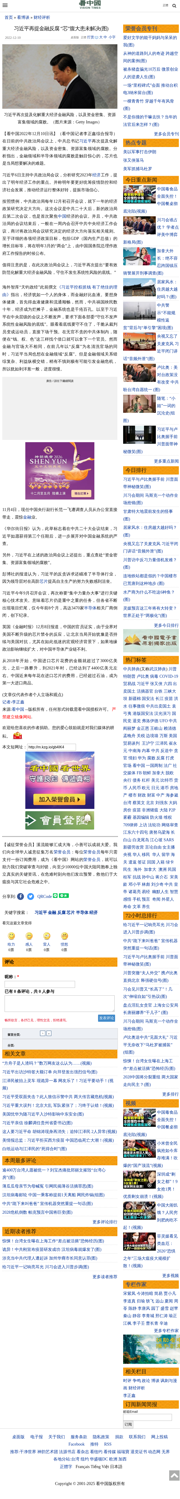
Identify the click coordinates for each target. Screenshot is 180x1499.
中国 (62, 216)
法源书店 (67, 1451)
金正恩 (143, 728)
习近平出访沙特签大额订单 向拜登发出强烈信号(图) (49, 1074)
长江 (159, 698)
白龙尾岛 (141, 840)
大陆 (164, 810)
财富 (151, 795)
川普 (172, 669)
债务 (137, 780)
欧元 (146, 788)
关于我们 (56, 1437)
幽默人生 (160, 891)
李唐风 (144, 1308)
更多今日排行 (166, 625)
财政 (142, 795)
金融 (27, 517)
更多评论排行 (105, 1224)
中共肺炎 (131, 669)
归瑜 (141, 1301)
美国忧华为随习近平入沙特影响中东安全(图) (43, 1117)
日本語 (116, 1466)
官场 (127, 765)
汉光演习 (162, 713)
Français (83, 1466)
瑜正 (173, 1315)
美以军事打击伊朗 (139, 152)
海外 (138, 869)
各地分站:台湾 (66, 1459)
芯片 (44, 581)
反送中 (166, 750)
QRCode (45, 896)
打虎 (170, 758)
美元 (155, 780)
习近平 (85, 141)
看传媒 (110, 1451)
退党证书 (139, 1451)
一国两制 (154, 765)
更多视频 (170, 1275)
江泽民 (161, 743)
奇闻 (156, 899)
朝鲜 (147, 773)
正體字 (66, 1466)
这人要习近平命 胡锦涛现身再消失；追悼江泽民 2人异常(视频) (59, 1134)
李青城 (148, 1315)
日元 (155, 788)
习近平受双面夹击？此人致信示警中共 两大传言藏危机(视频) (58, 1099)
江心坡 (156, 840)
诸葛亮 (134, 891)
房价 (127, 810)
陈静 (132, 1308)
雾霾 (127, 817)
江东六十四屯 (135, 832)
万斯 (164, 735)
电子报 (36, 1437)
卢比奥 (143, 676)
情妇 (132, 758)
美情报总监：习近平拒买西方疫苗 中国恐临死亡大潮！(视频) (58, 1143)
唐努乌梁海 (159, 832)
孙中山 (148, 877)
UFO (164, 721)
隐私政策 (101, 1437)
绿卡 (170, 862)
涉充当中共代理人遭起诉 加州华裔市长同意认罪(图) (49, 1261)
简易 (158, 1293)
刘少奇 (157, 884)
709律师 (130, 825)
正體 (165, 5)
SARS (169, 840)
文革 (137, 906)
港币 (164, 788)
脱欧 (169, 773)
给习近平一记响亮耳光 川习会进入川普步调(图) (45, 1269)
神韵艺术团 (47, 1451)
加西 (122, 1459)
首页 (9, 17)
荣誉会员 (62, 852)
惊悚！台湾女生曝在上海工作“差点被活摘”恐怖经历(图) (53, 1243)
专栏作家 (136, 1284)
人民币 (134, 788)
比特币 (166, 780)
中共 (173, 721)
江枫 (127, 1323)
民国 (172, 869)
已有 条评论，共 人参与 (29, 991)
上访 (143, 825)
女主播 (169, 847)
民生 (128, 869)
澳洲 (162, 869)
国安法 (148, 698)
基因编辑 (141, 817)
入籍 (160, 862)
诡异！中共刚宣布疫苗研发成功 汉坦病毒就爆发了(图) (52, 1252)
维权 (168, 817)
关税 (141, 735)
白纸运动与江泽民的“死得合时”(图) (34, 1151)
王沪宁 (148, 743)
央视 (127, 854)
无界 (166, 1451)
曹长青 (152, 1323)
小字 (112, 37)
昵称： (12, 976)
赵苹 (174, 1308)
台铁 (158, 691)
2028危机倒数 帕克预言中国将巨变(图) (37, 1215)
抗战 (137, 877)
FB (139, 773)
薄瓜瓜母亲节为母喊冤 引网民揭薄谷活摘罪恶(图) (47, 1189)
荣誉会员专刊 (141, 28)
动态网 (154, 1451)
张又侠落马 (133, 160)
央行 (127, 780)
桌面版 (18, 1437)
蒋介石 (162, 877)
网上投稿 (159, 1437)
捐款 (119, 1437)
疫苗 (169, 698)
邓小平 (134, 884)
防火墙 (156, 817)
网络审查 (170, 825)
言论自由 (153, 847)
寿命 (127, 906)
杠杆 (146, 780)
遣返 (132, 862)
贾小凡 (170, 1293)
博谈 (155, 1380)
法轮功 (154, 825)
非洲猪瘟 (150, 810)
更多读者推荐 (105, 1279)
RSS (107, 1444)
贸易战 (129, 683)
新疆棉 (134, 698)
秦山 (127, 1315)
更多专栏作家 (166, 1330)
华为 (142, 758)
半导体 (90, 608)
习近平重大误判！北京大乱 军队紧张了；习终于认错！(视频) (58, 1108)
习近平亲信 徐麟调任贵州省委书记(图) (37, 1125)
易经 (146, 891)
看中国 (18, 709)
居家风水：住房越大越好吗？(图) (167, 289)
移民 (146, 854)
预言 (146, 899)
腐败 (151, 758)
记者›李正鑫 (13, 702)
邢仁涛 (161, 1315)
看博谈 (23, 17)
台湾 (127, 802)
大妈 (173, 802)
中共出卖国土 (158, 706)
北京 (150, 802)
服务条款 (79, 1437)
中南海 (134, 750)
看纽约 (96, 1451)
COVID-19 (169, 676)
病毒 (154, 676)
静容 (137, 1315)
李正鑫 (129, 1395)
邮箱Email (130, 1411)
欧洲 (113, 1459)
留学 (166, 854)
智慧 (174, 891)
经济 (96, 175)
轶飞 (150, 1301)
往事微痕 (136, 706)
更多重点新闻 (166, 461)
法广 (168, 765)
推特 (94, 1444)
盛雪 (164, 1308)
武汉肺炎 (157, 669)
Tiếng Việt (100, 1466)
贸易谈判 (132, 743)
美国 (173, 735)
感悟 (127, 899)
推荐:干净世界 (23, 1451)
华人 (137, 854)
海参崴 (172, 795)
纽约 (85, 1459)
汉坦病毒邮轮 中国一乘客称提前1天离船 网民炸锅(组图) (53, 1197)
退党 (137, 721)
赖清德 (170, 728)
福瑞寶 (123, 1451)
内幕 (146, 750)
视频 (130, 1103)
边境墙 (152, 735)
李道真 (129, 1301)
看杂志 (83, 1451)
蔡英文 (139, 802)
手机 (137, 899)
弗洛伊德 (150, 721)
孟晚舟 (129, 735)
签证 (142, 862)
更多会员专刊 (166, 134)
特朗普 (129, 676)
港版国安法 (143, 713)
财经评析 (42, 17)
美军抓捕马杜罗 (137, 169)
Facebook (76, 1444)
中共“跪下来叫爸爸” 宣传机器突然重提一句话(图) (47, 1206)
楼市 (132, 795)
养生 (146, 906)
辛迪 (164, 1323)
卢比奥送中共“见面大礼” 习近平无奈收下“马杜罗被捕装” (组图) (150, 1045)
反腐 (160, 758)
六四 (168, 683)
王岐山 (156, 728)
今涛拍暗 (145, 1293)
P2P (172, 810)
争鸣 (137, 1380)
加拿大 (158, 773)
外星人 (168, 899)
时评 (127, 1380)
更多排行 (170, 1094)
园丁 (155, 1308)
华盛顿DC (99, 1459)
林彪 (146, 884)
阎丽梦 (129, 728)
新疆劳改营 (133, 847)
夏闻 (169, 1301)
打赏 (90, 37)
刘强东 (161, 802)
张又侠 (156, 683)
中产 (160, 795)
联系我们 (137, 1437)
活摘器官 (145, 691)
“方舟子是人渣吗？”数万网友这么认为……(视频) (47, 1066)
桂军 (127, 877)
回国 (151, 862)
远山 (159, 1301)
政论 (146, 1380)
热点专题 (136, 143)
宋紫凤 (129, 1293)
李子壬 (139, 1323)
